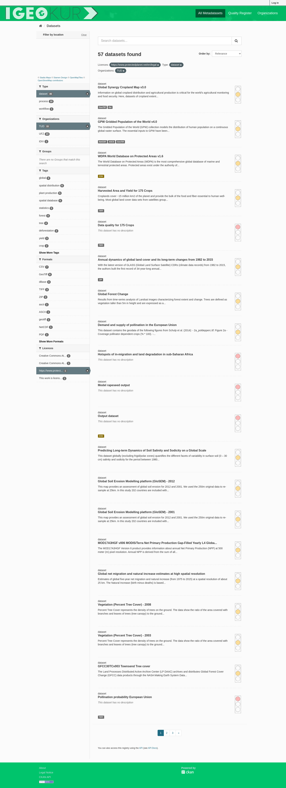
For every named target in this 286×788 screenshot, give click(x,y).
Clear (84, 35)
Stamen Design (60, 77)
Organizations (268, 13)
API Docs (152, 748)
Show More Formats (51, 341)
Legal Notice (46, 772)
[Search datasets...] (165, 41)
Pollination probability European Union (125, 697)
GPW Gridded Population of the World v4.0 (127, 121)
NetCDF (102, 142)
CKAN (187, 772)
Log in (275, 2)
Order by (204, 53)
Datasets (53, 26)
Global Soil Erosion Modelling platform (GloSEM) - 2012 (136, 481)
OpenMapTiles (76, 77)
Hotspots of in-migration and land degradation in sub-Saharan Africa (145, 354)
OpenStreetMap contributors (50, 80)
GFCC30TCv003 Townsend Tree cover (124, 666)
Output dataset (108, 416)
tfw (110, 107)
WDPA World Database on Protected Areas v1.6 (130, 156)
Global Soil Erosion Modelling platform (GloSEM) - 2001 (136, 512)
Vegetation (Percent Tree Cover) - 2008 (124, 604)
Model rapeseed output (114, 385)
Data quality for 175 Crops (116, 225)
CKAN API (45, 777)
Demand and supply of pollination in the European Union (137, 325)
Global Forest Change (113, 294)
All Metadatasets (210, 13)
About (42, 767)
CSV (101, 176)
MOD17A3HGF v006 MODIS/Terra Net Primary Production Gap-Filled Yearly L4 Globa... (157, 542)
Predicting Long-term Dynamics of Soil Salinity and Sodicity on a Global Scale (152, 450)
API (141, 748)
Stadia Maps (45, 77)
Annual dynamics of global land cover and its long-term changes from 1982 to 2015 (155, 259)
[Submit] (236, 41)
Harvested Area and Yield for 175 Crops (125, 190)
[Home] (40, 26)
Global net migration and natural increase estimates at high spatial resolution (151, 573)
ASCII (111, 142)
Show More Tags (49, 252)
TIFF (101, 211)
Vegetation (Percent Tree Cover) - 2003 (124, 635)
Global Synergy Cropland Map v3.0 (122, 87)
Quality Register (240, 13)
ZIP (100, 280)
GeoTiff (102, 107)
